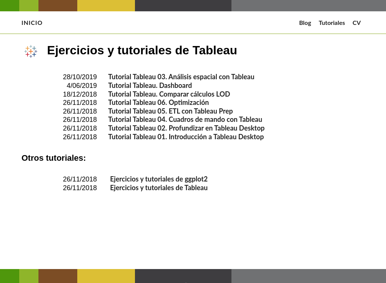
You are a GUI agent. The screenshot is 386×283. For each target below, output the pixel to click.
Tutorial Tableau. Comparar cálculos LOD (169, 94)
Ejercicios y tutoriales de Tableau (159, 187)
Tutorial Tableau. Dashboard (150, 85)
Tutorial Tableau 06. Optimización (158, 102)
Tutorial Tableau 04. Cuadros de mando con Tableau (185, 119)
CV (356, 22)
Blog (305, 22)
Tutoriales (332, 22)
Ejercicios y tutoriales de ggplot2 (159, 179)
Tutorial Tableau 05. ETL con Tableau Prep (170, 111)
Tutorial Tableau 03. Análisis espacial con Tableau (181, 76)
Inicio (32, 22)
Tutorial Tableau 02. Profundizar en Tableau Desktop (186, 128)
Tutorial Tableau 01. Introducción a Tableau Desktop (186, 136)
